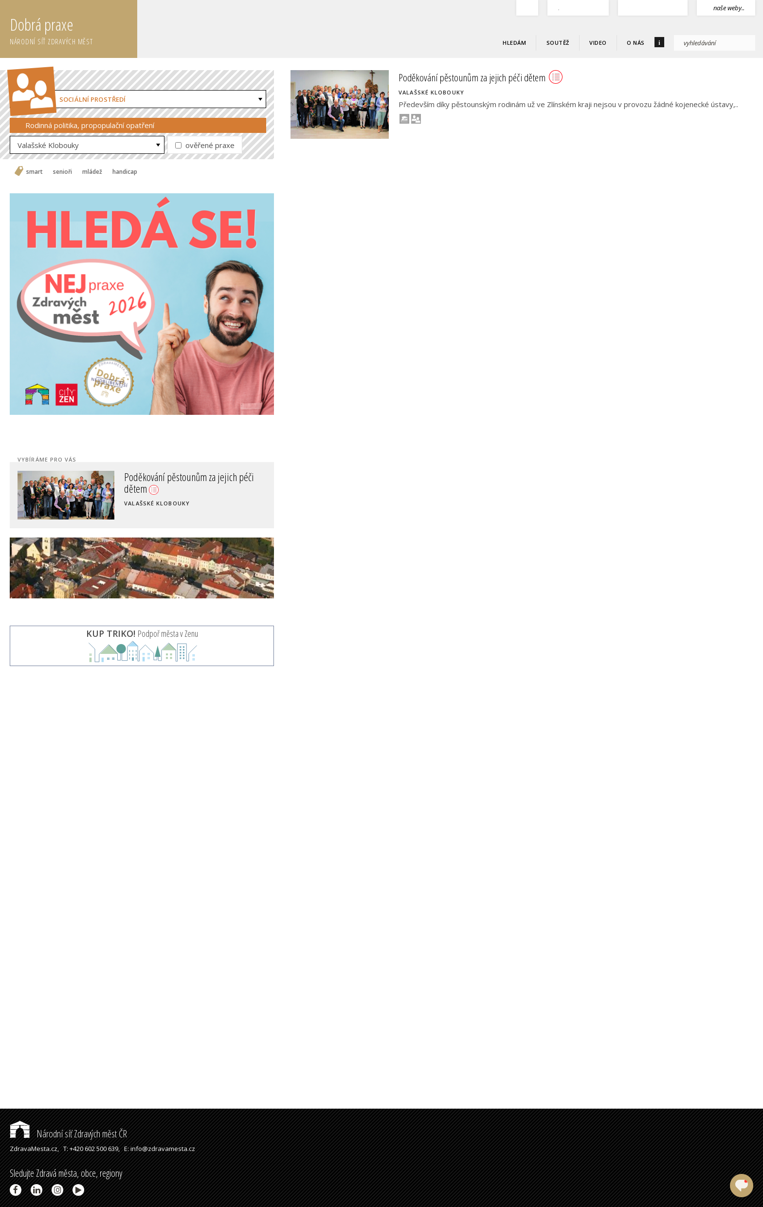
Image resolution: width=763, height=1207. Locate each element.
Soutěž (557, 42)
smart (34, 172)
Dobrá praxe (73, 29)
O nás (636, 42)
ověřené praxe (205, 145)
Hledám (514, 42)
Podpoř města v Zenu (142, 633)
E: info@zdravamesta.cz (159, 1148)
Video (598, 42)
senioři (62, 172)
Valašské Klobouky (48, 145)
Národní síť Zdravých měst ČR (68, 1133)
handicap (124, 172)
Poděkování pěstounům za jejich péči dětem (189, 482)
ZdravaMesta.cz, (34, 1148)
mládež (92, 172)
